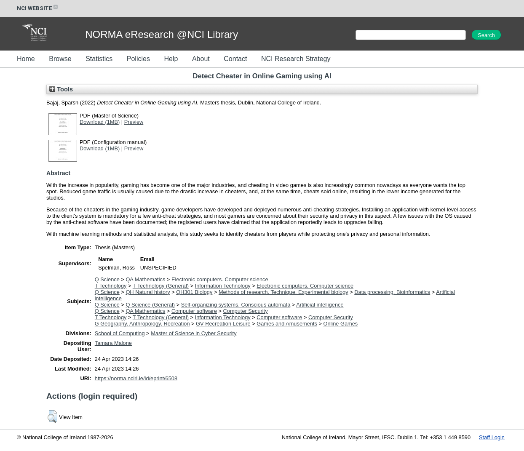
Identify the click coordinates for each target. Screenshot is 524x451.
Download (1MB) (100, 122)
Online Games (340, 323)
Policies (138, 58)
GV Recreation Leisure (223, 323)
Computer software (194, 311)
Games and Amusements (287, 323)
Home (26, 58)
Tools (61, 89)
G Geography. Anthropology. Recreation (142, 323)
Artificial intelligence (319, 305)
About (201, 58)
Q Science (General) (150, 305)
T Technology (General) (161, 286)
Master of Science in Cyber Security (193, 333)
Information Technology (223, 286)
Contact (235, 58)
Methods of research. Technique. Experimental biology (283, 292)
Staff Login (492, 437)
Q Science (107, 279)
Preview (134, 122)
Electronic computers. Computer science (219, 279)
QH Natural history (148, 292)
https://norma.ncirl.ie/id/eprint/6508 (136, 378)
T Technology (111, 286)
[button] (52, 416)
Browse (60, 58)
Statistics (99, 58)
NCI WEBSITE (38, 8)
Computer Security (245, 311)
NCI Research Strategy (296, 58)
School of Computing (120, 333)
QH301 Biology (194, 292)
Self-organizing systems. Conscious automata (236, 305)
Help (171, 58)
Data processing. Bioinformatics (392, 292)
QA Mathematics (145, 279)
